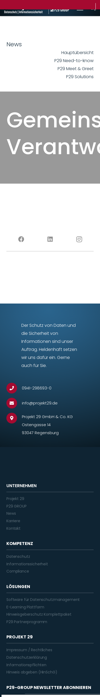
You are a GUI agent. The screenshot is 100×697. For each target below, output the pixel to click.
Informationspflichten (26, 665)
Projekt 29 (15, 498)
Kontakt (13, 528)
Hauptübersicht (77, 53)
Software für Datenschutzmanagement (43, 599)
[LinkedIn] (50, 239)
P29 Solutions (80, 77)
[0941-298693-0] (14, 388)
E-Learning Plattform (25, 607)
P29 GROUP (16, 506)
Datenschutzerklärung (26, 657)
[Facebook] (20, 239)
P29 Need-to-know (74, 61)
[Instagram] (79, 239)
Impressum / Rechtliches (29, 650)
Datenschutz (18, 556)
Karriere (13, 521)
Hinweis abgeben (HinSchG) (31, 672)
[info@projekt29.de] (14, 403)
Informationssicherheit (27, 564)
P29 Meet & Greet (76, 69)
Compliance (17, 571)
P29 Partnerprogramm (26, 621)
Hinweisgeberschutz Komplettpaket (38, 614)
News (11, 513)
